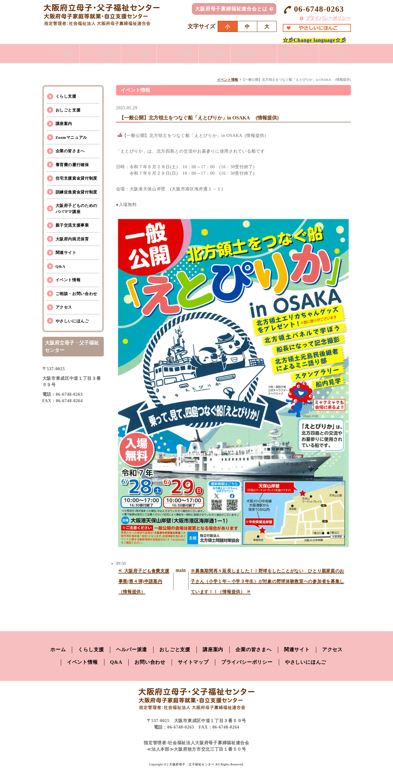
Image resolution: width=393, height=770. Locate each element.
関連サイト (66, 252)
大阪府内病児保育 (72, 239)
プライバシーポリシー (328, 18)
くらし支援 (66, 96)
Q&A (60, 266)
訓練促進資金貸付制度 (77, 192)
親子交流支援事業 (72, 225)
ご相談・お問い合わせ (77, 293)
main (181, 570)
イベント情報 (227, 79)
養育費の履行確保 (72, 164)
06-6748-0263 (313, 9)
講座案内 (64, 123)
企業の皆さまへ (70, 151)
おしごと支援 (68, 110)
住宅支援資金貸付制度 (77, 178)
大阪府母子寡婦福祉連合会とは (231, 8)
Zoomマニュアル (71, 137)
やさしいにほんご (72, 321)
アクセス (64, 307)
